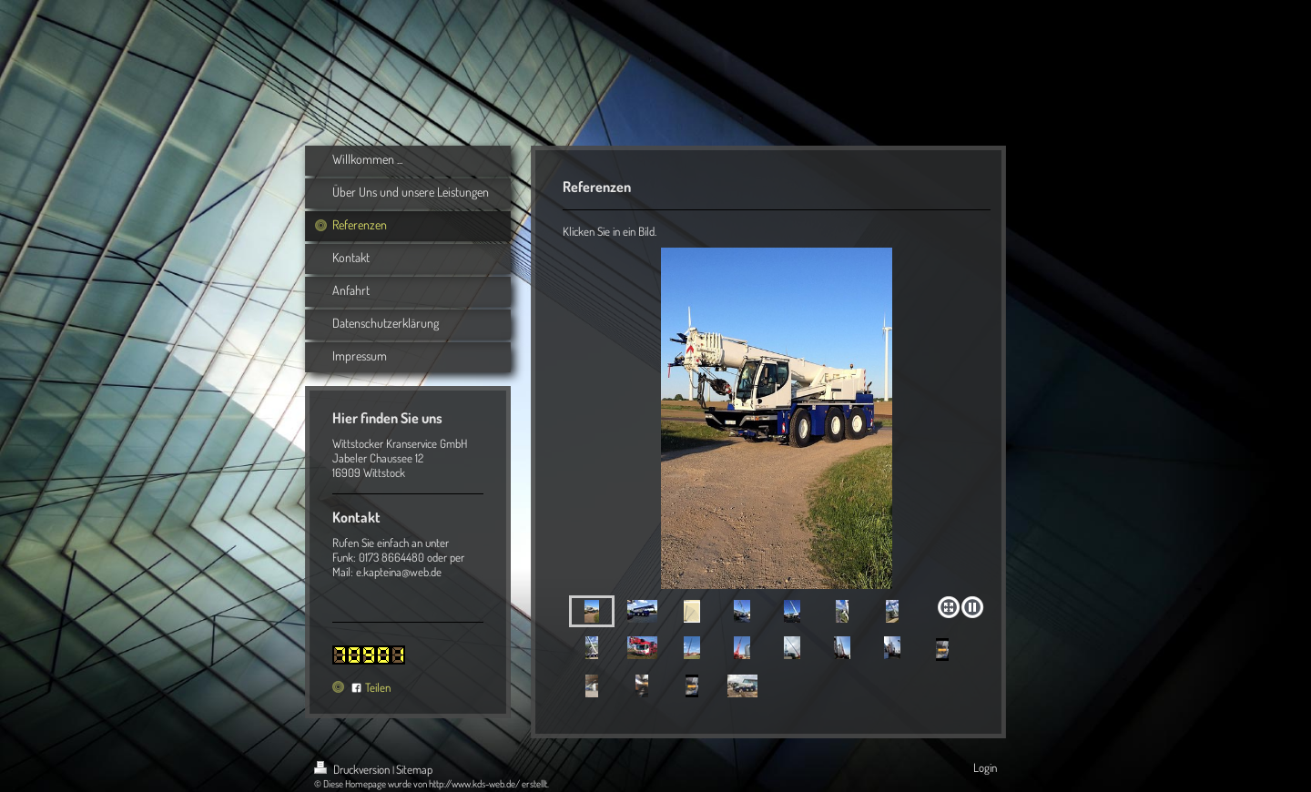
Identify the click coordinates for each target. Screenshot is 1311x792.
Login (985, 767)
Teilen (371, 687)
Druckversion (353, 769)
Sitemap (414, 769)
